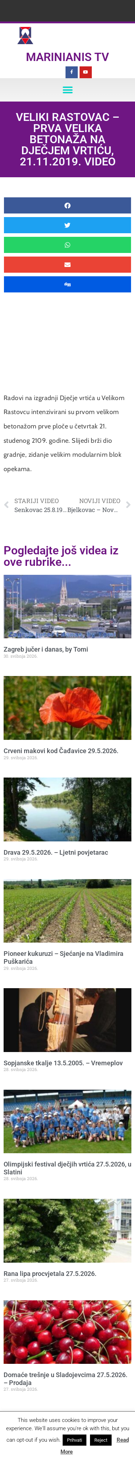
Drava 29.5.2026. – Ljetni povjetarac (56, 852)
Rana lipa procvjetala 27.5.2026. (50, 1273)
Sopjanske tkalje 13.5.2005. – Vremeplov (63, 1063)
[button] (67, 90)
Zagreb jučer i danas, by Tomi (46, 649)
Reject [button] (100, 1440)
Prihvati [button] (74, 1440)
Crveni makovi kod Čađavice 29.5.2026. (61, 751)
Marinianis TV (67, 57)
